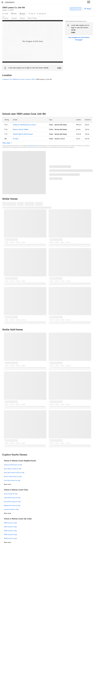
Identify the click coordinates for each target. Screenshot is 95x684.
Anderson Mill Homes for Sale (13, 465)
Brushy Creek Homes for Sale (13, 476)
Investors (5, 602)
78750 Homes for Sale (10, 523)
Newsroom (6, 617)
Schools (22, 18)
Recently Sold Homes (40, 658)
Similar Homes (32, 18)
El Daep (15, 139)
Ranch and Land (39, 652)
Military (35, 649)
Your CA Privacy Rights (53, 678)
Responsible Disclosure (18, 675)
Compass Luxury (39, 614)
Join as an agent (8, 605)
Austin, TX (5, 10)
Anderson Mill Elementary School (24, 125)
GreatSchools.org (33, 145)
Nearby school (60, 139)
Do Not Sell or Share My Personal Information (18, 673)
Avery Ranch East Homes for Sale (14, 472)
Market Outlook (38, 605)
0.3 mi (87, 139)
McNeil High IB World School (23, 134)
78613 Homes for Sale (10, 527)
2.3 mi (87, 129)
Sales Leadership (8, 599)
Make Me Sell (37, 611)
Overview (5, 18)
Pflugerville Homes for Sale (12, 505)
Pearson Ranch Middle (20, 129)
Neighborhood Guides (40, 636)
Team (4, 596)
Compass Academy (40, 624)
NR (6, 139)
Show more (7, 484)
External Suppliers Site (40, 655)
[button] (2, 2)
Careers (5, 608)
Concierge (36, 592)
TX (10, 79)
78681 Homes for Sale (10, 531)
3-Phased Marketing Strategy (43, 602)
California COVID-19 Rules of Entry (29, 678)
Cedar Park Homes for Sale (12, 498)
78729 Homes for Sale (10, 534)
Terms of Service (40, 673)
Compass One (38, 608)
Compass (5, 79)
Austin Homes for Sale (10, 494)
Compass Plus (38, 627)
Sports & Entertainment (41, 646)
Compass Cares (38, 630)
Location (14, 18)
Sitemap (36, 661)
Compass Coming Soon (41, 599)
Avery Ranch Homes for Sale (12, 469)
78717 (12, 10)
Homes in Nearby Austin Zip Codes (18, 519)
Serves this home (61, 125)
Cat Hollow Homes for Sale (12, 480)
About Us (5, 592)
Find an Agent (38, 617)
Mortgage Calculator (40, 621)
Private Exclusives (39, 596)
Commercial (37, 642)
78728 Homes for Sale (10, 538)
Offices (4, 614)
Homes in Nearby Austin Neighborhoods (20, 461)
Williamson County (18, 79)
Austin (28, 79)
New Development (39, 639)
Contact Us (6, 611)
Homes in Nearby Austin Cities (16, 490)
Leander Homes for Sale (11, 509)
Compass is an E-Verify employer (38, 675)
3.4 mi (87, 134)
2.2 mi (87, 125)
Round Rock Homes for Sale (12, 501)
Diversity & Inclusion (40, 633)
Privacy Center (52, 673)
